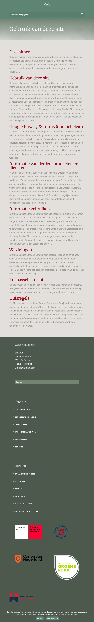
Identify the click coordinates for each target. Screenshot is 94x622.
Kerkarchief (21, 424)
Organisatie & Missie (25, 474)
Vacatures (20, 496)
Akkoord (40, 618)
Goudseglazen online (25, 417)
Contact (19, 447)
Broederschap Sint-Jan (26, 432)
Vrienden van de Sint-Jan (27, 511)
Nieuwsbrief (21, 439)
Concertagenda (22, 409)
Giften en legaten (23, 504)
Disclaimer (20, 481)
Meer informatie (52, 618)
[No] (91, 615)
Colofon (19, 489)
